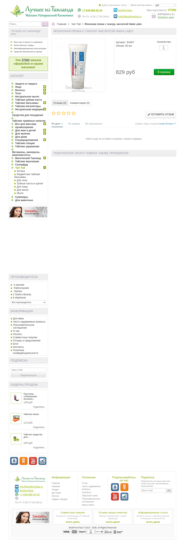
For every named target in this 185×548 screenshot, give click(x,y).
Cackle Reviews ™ (167, 124)
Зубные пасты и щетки (30, 183)
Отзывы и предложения (26, 340)
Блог (15, 343)
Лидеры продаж (24, 384)
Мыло (20, 193)
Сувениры (21, 197)
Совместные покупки (25, 337)
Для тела (22, 180)
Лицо (18, 86)
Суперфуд (21, 164)
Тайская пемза (31, 414)
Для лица (22, 186)
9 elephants (19, 297)
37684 (26, 60)
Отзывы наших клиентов (113, 512)
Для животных (24, 200)
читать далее (73, 522)
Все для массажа (25, 124)
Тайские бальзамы (26, 103)
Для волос (23, 189)
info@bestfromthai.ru (130, 16)
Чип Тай (20, 167)
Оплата (17, 334)
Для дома (21, 136)
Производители (24, 277)
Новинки (56, 486)
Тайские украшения (27, 146)
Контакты (18, 347)
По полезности (93, 123)
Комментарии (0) (79, 103)
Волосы (20, 90)
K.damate (18, 284)
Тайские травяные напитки (28, 120)
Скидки (55, 489)
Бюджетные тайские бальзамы (27, 175)
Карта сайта (88, 505)
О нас (16, 330)
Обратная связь (90, 495)
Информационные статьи (153, 512)
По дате (57, 124)
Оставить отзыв (161, 114)
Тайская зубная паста (28, 99)
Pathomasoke (21, 288)
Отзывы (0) (59, 103)
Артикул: (121, 42)
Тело (18, 93)
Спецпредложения (26, 140)
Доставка (18, 318)
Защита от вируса (26, 83)
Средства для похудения (27, 115)
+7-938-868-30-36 (92, 10)
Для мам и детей (25, 130)
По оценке (74, 123)
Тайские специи (25, 143)
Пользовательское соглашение (23, 326)
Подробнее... (39, 407)
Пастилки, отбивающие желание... (30, 396)
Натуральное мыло (27, 96)
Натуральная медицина (29, 109)
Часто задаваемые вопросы (29, 321)
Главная (56, 483)
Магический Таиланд (28, 158)
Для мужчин (22, 133)
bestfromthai (125, 10)
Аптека (21, 171)
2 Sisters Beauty (22, 294)
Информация (22, 311)
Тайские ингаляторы (28, 106)
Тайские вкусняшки (27, 161)
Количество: (164, 41)
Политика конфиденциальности (25, 351)
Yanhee (17, 291)
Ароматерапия (24, 127)
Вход (123, 5)
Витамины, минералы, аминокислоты (26, 153)
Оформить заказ (166, 17)
